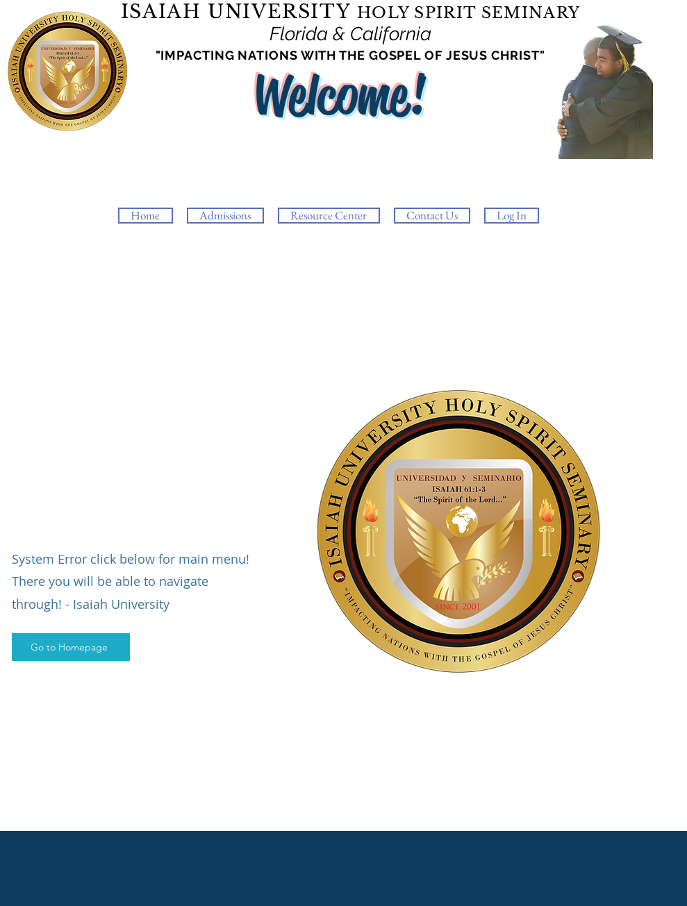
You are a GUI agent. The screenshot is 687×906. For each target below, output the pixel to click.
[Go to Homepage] (71, 647)
